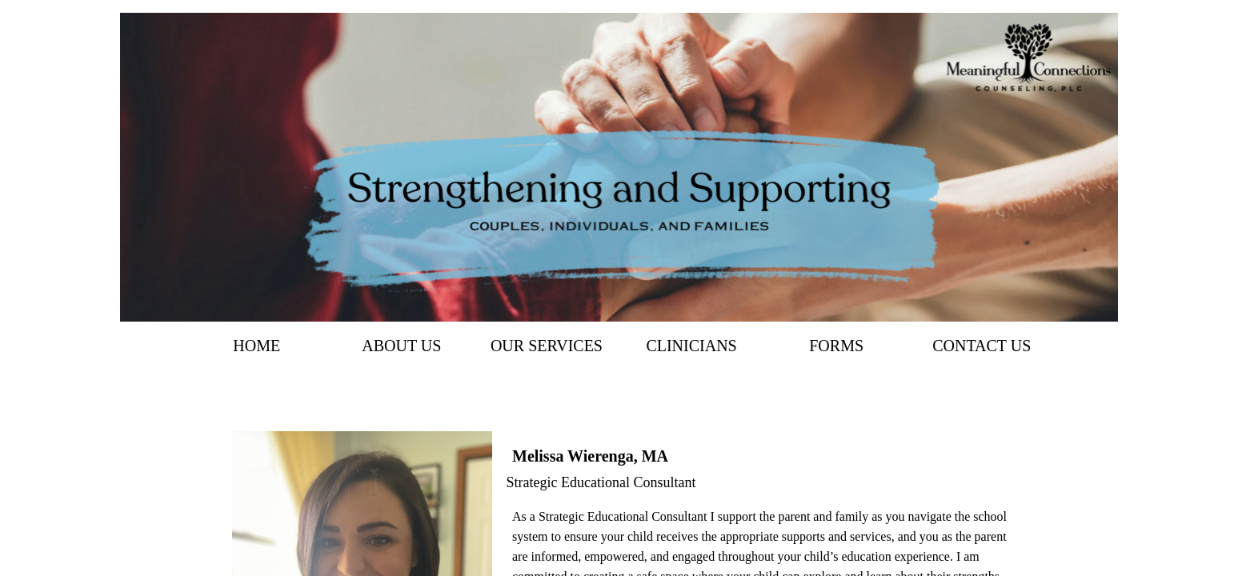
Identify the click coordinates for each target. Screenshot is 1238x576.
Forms (836, 345)
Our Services (547, 345)
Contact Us (981, 345)
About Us (401, 345)
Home (256, 345)
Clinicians (691, 345)
